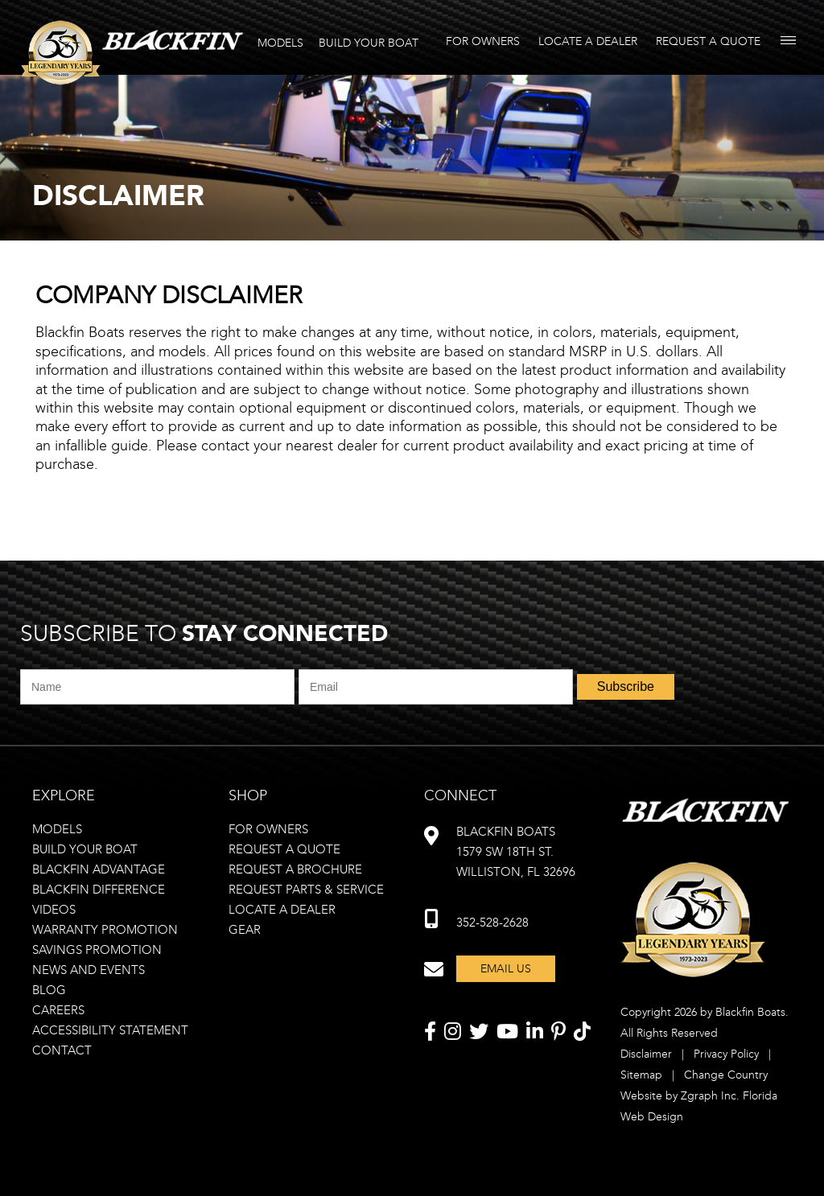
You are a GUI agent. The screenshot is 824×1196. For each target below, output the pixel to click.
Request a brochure (295, 869)
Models (57, 829)
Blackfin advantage (98, 869)
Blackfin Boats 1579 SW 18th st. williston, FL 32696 (515, 851)
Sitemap (641, 1075)
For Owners (483, 41)
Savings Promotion (97, 950)
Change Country (726, 1075)
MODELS (280, 43)
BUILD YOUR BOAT (368, 43)
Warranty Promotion (105, 930)
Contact (62, 1050)
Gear (245, 930)
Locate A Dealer (587, 41)
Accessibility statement (110, 1030)
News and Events (88, 970)
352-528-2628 (492, 922)
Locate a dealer (282, 909)
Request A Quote (708, 41)
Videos (54, 909)
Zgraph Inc (708, 1096)
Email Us (505, 969)
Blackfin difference (98, 889)
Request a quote (284, 849)
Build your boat (85, 849)
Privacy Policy (726, 1054)
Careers (58, 1010)
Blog (49, 990)
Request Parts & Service (306, 889)
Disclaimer (646, 1054)
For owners (268, 829)
